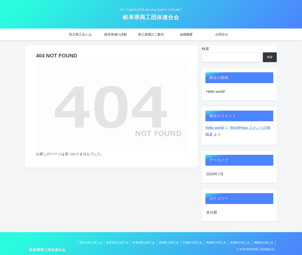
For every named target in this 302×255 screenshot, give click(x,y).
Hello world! (215, 92)
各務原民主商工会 (142, 242)
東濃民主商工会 (239, 242)
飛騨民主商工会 (263, 242)
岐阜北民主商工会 (89, 242)
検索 (205, 49)
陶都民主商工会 (215, 242)
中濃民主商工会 (192, 242)
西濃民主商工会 (168, 242)
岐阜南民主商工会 (116, 242)
